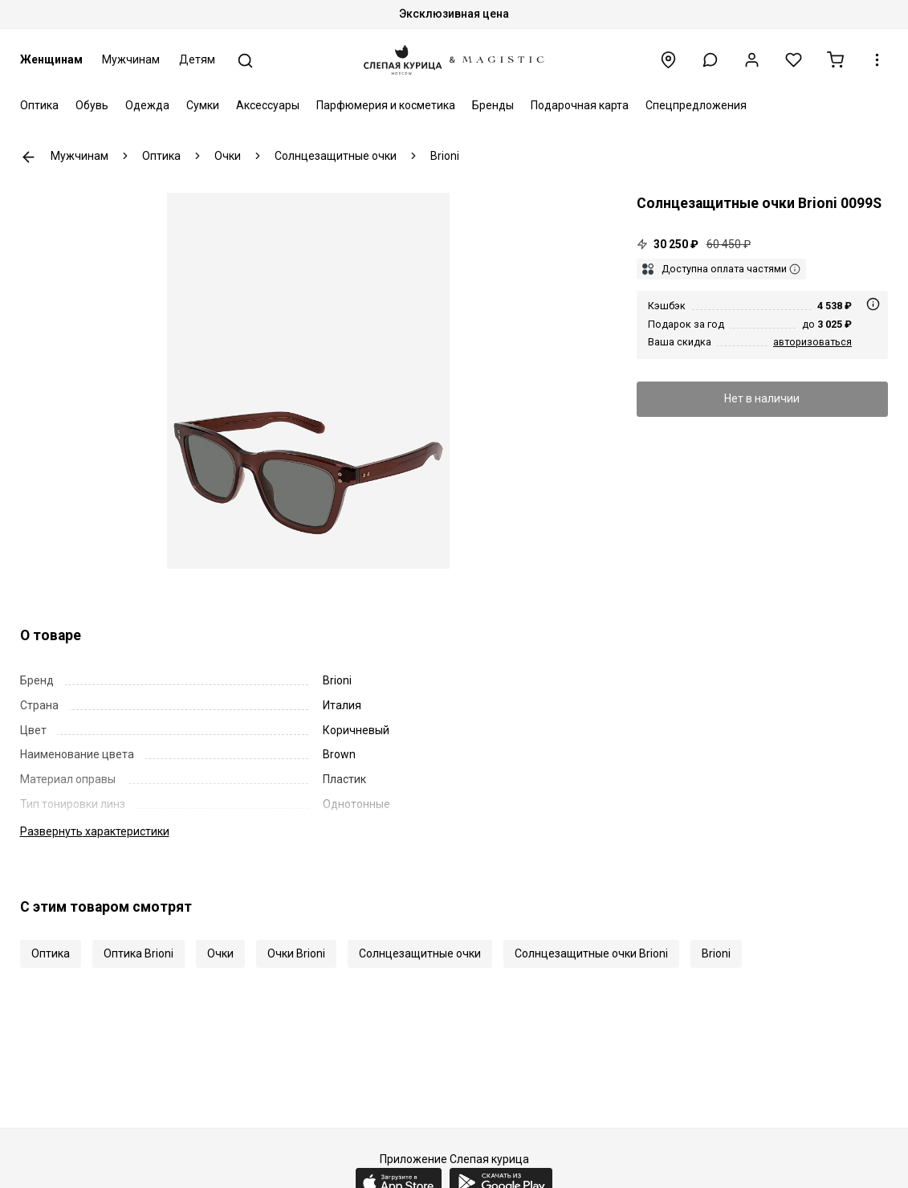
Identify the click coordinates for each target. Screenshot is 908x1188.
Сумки (202, 105)
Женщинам (51, 59)
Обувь (91, 105)
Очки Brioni (296, 953)
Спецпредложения (696, 105)
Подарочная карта (580, 105)
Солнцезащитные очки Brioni (591, 953)
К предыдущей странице (28, 157)
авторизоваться (812, 342)
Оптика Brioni (138, 953)
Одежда (147, 105)
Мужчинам (131, 59)
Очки (220, 953)
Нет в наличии (762, 398)
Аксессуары (267, 105)
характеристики (94, 831)
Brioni (716, 953)
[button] (710, 60)
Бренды (493, 105)
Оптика (39, 105)
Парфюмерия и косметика (385, 105)
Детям (197, 59)
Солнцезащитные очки (420, 953)
